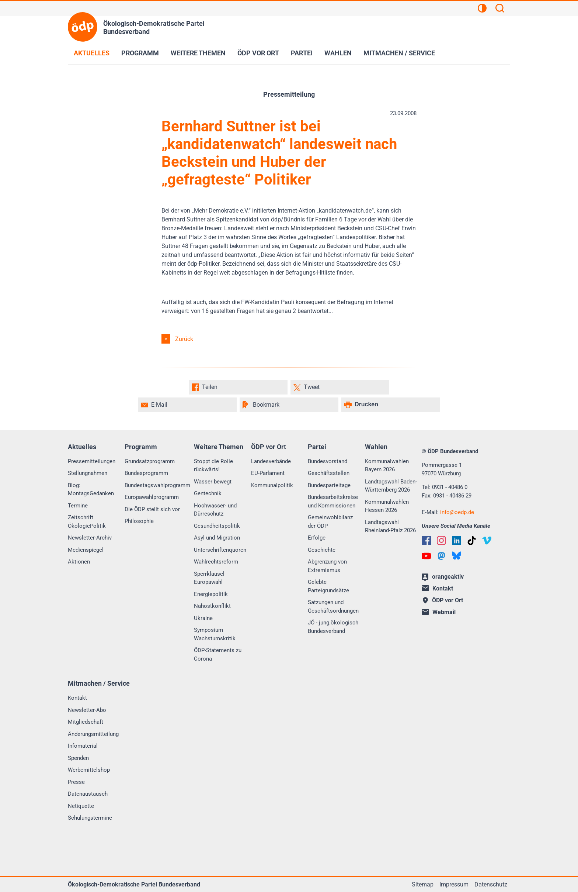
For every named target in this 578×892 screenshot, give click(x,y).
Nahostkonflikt (212, 606)
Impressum (454, 884)
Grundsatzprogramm (150, 461)
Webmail (439, 612)
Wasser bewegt (212, 481)
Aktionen (79, 561)
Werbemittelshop (89, 770)
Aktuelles (91, 53)
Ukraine (203, 618)
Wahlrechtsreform (216, 561)
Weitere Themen (198, 53)
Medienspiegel (86, 550)
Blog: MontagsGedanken (91, 489)
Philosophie (139, 521)
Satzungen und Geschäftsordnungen (333, 606)
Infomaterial (83, 746)
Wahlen (338, 53)
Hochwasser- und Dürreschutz (215, 509)
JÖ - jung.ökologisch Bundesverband (333, 626)
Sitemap (423, 884)
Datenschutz (490, 884)
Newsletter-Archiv (90, 537)
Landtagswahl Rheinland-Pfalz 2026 (390, 526)
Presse (76, 782)
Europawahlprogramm (152, 497)
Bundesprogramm (146, 473)
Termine (78, 505)
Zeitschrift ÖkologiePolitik (87, 521)
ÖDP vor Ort (258, 53)
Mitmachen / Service (399, 53)
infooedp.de (457, 512)
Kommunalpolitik (272, 485)
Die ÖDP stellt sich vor (152, 509)
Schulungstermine (90, 817)
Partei (302, 53)
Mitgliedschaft (85, 722)
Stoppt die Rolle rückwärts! (213, 465)
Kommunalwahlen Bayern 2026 (387, 465)
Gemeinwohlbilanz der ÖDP (330, 521)
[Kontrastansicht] (482, 9)
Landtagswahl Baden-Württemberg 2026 (391, 485)
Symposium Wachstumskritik (215, 634)
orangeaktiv (443, 577)
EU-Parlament (268, 473)
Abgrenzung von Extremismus (327, 566)
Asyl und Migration (217, 537)
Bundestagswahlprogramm (157, 485)
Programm (140, 53)
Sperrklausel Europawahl (209, 578)
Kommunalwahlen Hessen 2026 (387, 506)
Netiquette (81, 806)
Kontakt (77, 698)
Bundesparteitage (329, 485)
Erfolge (316, 537)
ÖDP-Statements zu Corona (217, 654)
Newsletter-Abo (87, 710)
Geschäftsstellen (328, 473)
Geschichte (321, 550)
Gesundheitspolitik (217, 526)
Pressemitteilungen (91, 461)
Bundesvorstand (327, 461)
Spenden (78, 758)
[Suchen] (499, 9)
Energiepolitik (211, 594)
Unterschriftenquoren (220, 550)
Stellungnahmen (87, 473)
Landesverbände (271, 461)
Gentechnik (208, 493)
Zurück (184, 338)
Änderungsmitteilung (93, 734)
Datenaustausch (88, 794)
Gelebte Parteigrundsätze (328, 586)
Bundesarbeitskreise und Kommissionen (333, 501)
